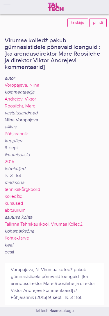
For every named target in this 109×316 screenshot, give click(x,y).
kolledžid (13, 196)
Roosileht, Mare (20, 106)
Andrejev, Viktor (20, 99)
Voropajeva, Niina (22, 85)
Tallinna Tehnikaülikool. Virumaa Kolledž (44, 224)
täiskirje (77, 22)
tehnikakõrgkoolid (22, 189)
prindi (98, 22)
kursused (14, 203)
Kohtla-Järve (17, 238)
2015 (9, 162)
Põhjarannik (16, 134)
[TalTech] (56, 7)
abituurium (15, 210)
